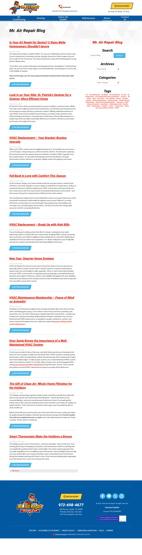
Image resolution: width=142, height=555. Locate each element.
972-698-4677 (73, 6)
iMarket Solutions (61, 551)
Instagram (121, 513)
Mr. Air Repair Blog (107, 42)
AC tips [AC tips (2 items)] (123, 95)
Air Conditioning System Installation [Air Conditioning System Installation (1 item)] (107, 96)
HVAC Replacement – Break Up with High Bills (41, 233)
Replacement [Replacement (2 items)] (96, 106)
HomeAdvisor (109, 513)
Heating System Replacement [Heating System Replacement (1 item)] (105, 102)
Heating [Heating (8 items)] (88, 100)
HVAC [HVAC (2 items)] (127, 102)
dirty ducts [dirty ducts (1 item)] (101, 98)
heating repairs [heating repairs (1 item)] (113, 100)
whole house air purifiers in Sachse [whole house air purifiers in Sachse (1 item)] (112, 107)
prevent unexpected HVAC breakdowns (28, 376)
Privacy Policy (106, 536)
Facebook (102, 513)
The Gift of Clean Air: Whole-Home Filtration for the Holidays (36, 398)
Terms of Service (113, 536)
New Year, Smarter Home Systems (36, 269)
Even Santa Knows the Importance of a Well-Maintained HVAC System (39, 354)
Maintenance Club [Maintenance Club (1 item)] (115, 104)
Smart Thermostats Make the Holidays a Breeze (41, 451)
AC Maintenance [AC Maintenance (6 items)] (94, 95)
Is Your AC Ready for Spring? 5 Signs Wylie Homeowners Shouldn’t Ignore (38, 44)
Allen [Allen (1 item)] (94, 98)
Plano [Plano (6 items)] (89, 106)
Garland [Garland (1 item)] (125, 98)
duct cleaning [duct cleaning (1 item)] (110, 98)
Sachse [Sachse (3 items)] (111, 106)
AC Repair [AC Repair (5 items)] (105, 95)
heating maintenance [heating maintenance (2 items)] (99, 100)
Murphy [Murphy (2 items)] (125, 104)
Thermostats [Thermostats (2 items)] (119, 106)
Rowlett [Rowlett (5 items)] (104, 106)
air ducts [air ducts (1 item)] (124, 96)
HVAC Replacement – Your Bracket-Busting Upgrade (37, 141)
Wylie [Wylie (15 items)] (117, 108)
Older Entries (15, 487)
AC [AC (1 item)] (87, 95)
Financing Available (112, 524)
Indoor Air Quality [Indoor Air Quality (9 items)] (93, 104)
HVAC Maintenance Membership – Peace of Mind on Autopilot (41, 311)
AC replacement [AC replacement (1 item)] (114, 95)
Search (119, 56)
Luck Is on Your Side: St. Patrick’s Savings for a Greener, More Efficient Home (42, 97)
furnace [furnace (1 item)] (118, 98)
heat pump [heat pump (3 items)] (119, 102)
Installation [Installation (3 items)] (104, 104)
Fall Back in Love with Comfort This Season (37, 179)
